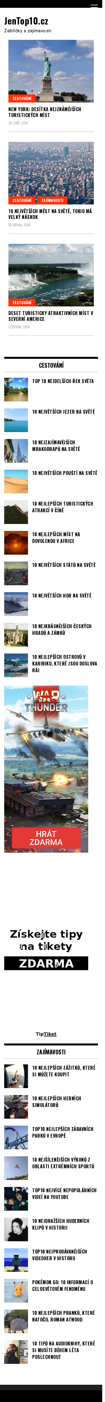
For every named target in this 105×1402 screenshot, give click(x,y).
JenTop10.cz (26, 20)
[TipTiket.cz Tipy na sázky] (46, 1034)
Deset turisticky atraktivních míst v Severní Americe (50, 316)
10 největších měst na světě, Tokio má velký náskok (50, 214)
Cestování (22, 98)
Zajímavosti (52, 200)
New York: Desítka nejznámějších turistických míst (44, 112)
